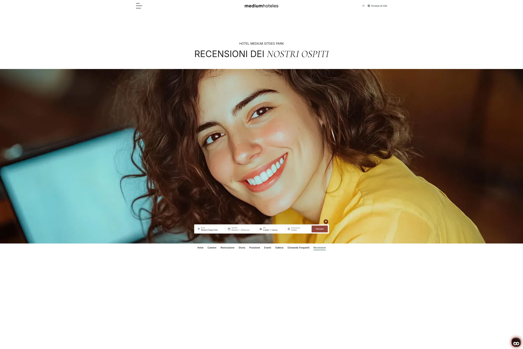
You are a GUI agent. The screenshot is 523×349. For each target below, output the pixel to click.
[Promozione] (297, 230)
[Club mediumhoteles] (326, 222)
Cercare (319, 229)
